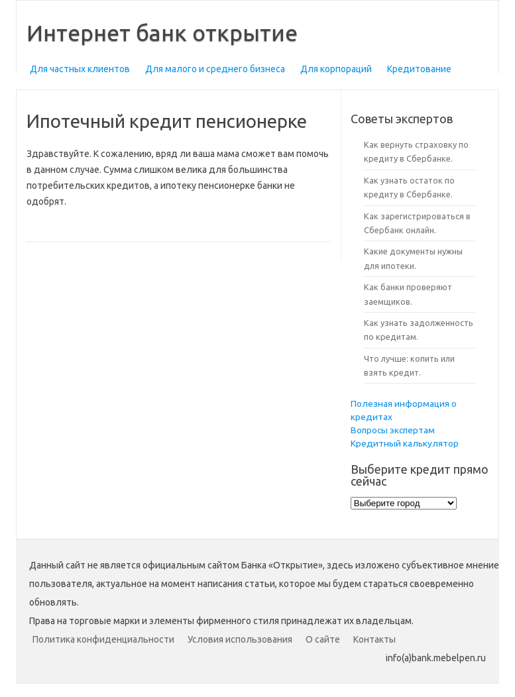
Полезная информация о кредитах (404, 410)
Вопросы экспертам (393, 430)
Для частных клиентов (80, 69)
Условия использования (240, 639)
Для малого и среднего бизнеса (215, 69)
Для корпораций (336, 69)
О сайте (323, 639)
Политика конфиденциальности (103, 639)
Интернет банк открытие (162, 32)
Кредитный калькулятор (405, 443)
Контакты (374, 639)
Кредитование (419, 69)
